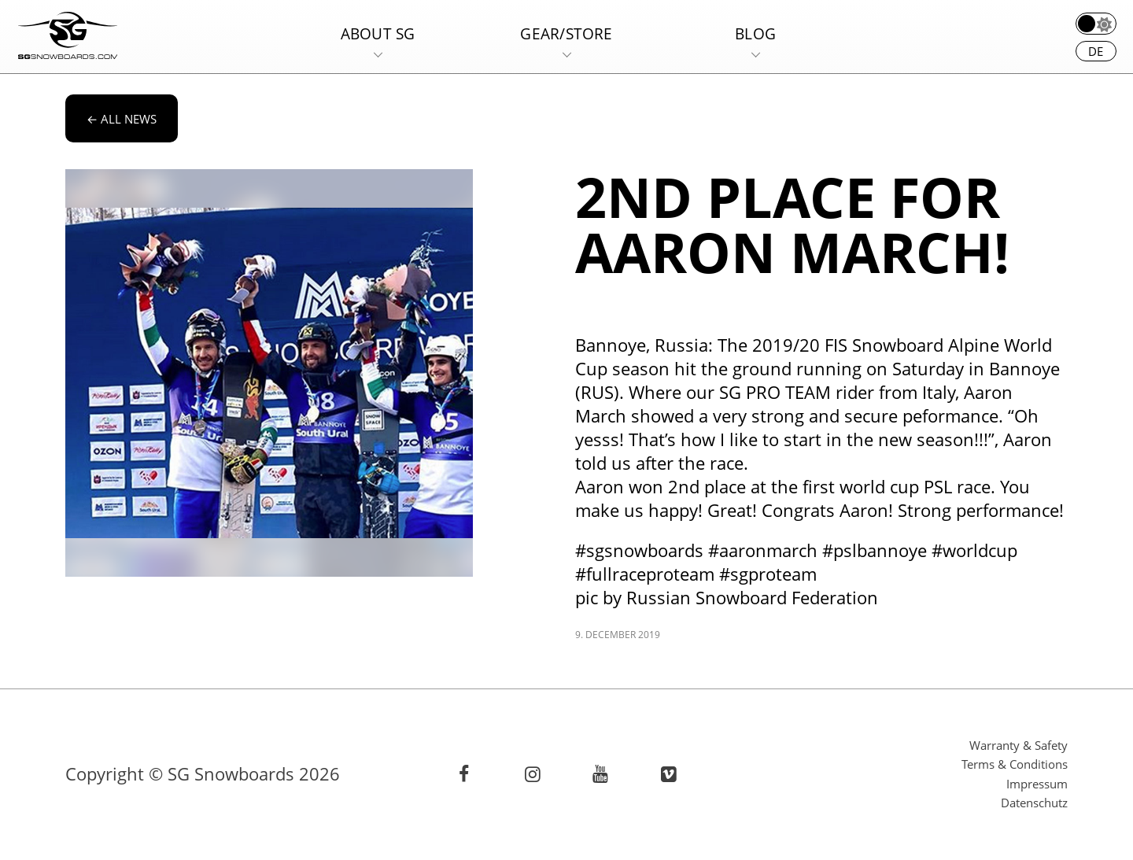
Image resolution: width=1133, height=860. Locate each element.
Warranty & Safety (1018, 745)
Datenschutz (1034, 802)
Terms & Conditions (1014, 764)
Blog (755, 33)
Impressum (1037, 784)
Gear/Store (566, 33)
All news (122, 119)
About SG (378, 33)
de (1095, 51)
